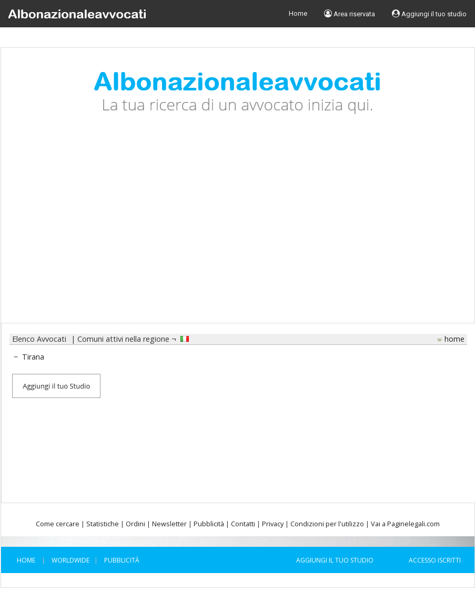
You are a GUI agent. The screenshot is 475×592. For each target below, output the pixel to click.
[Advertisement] (237, 226)
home (454, 339)
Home (298, 13)
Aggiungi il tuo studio (429, 13)
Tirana (33, 357)
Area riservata (349, 13)
